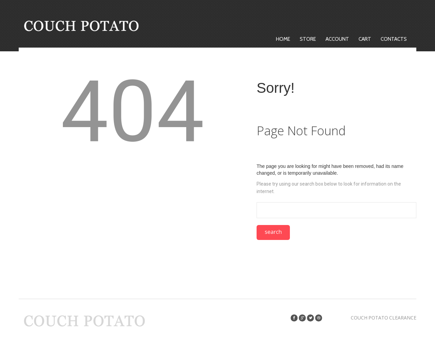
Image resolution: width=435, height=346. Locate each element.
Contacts (394, 39)
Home (283, 39)
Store (308, 39)
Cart (365, 39)
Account (337, 39)
